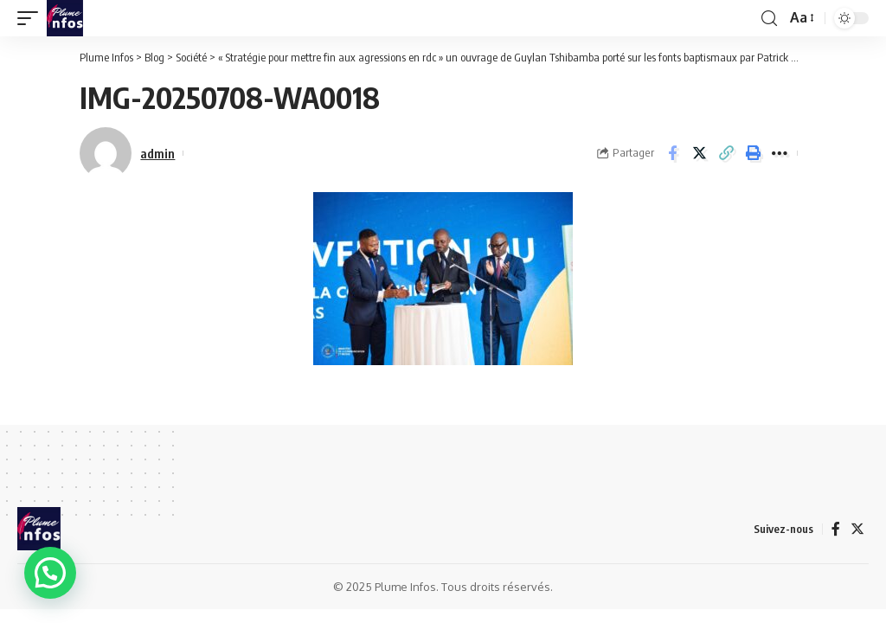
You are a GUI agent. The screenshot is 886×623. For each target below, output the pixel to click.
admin (157, 153)
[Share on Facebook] (672, 153)
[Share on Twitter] (699, 153)
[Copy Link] (726, 153)
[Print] (753, 153)
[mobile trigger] (32, 18)
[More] (779, 153)
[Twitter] (857, 529)
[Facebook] (835, 529)
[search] (769, 18)
